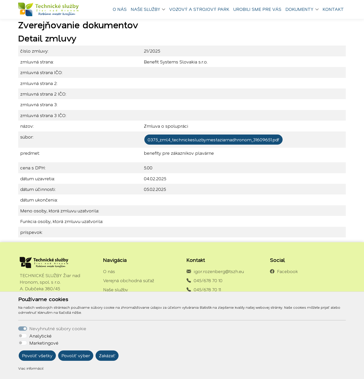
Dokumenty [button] (299, 9)
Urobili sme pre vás (257, 9)
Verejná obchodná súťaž (128, 280)
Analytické (40, 336)
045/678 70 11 (207, 289)
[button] (164, 9)
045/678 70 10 (208, 280)
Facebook (287, 271)
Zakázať (107, 355)
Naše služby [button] (145, 9)
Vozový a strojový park (199, 9)
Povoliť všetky (37, 355)
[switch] (22, 335)
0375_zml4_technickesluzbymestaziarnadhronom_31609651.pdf (213, 139)
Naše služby (115, 289)
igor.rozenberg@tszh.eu (219, 271)
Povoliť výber (75, 355)
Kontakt (333, 9)
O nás (120, 9)
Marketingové (43, 343)
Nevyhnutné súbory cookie (57, 328)
